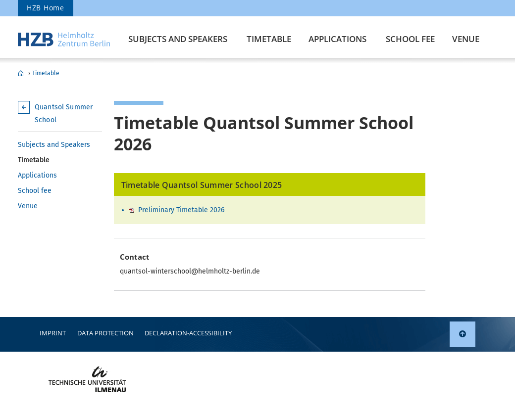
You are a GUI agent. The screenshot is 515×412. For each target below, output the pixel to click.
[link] (462, 334)
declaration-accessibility (188, 332)
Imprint (53, 332)
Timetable (269, 39)
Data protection (105, 332)
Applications (337, 39)
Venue (465, 39)
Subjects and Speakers (177, 39)
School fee (410, 39)
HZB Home (45, 7)
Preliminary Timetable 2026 (181, 210)
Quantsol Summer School (21, 73)
